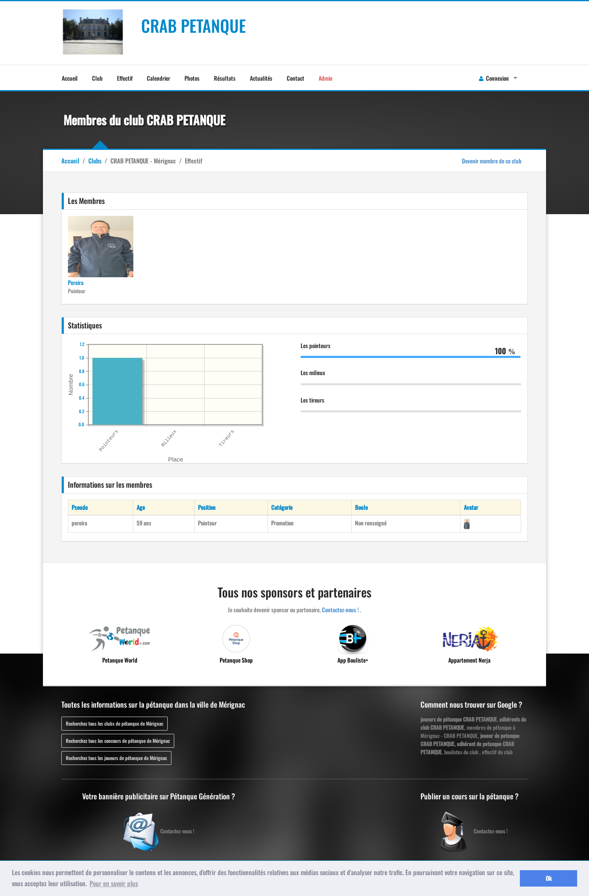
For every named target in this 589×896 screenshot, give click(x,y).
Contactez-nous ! (340, 609)
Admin (326, 78)
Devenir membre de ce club (492, 160)
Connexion (494, 78)
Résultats (225, 78)
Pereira (75, 282)
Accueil (70, 78)
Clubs (94, 160)
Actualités (261, 78)
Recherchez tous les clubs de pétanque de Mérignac (114, 723)
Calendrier (158, 78)
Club (97, 78)
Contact (295, 78)
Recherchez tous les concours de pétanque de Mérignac (118, 740)
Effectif (125, 78)
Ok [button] (549, 878)
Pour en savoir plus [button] (114, 883)
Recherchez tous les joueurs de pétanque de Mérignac (116, 757)
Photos (192, 78)
